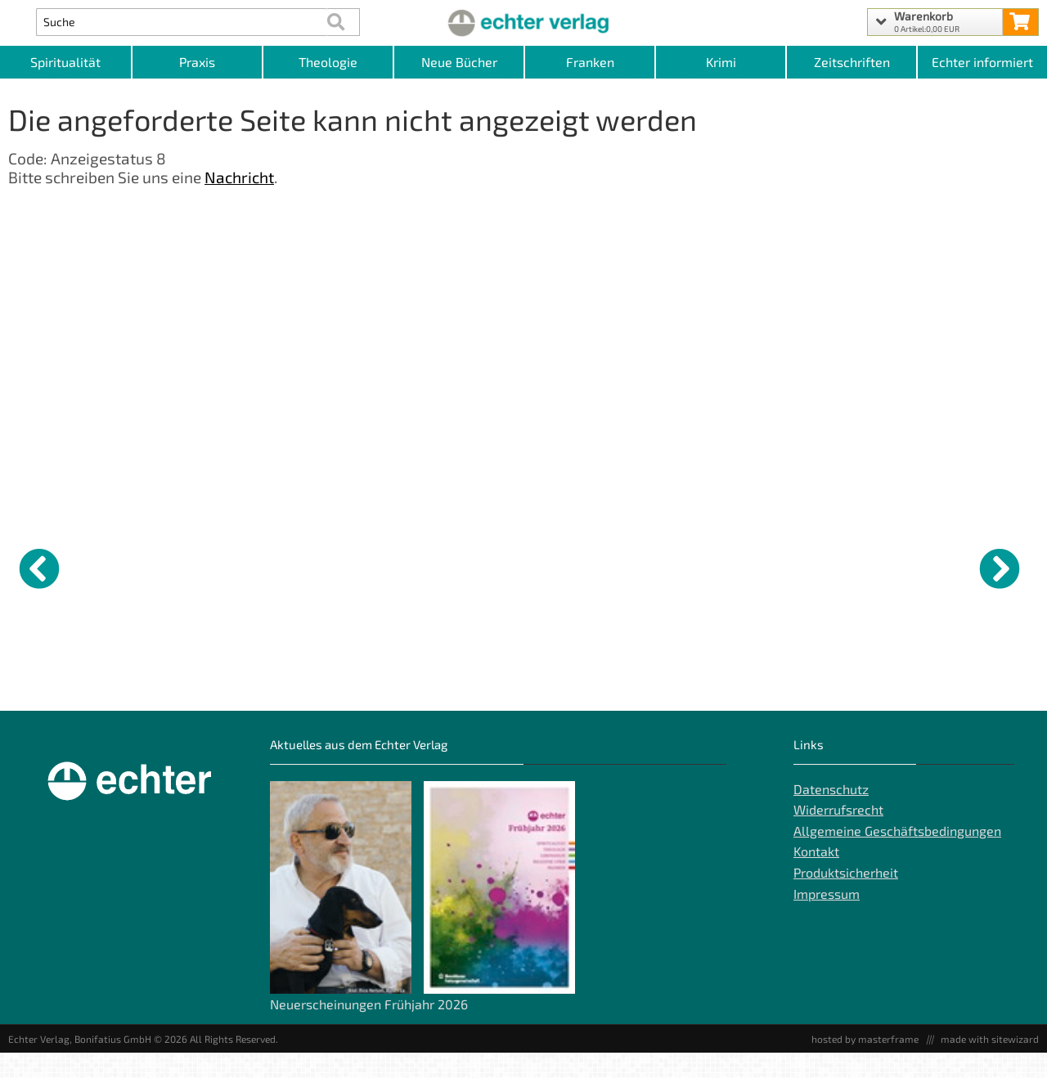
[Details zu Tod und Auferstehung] (854, 566)
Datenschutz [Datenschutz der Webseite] (831, 814)
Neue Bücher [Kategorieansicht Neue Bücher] (459, 62)
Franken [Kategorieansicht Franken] (590, 62)
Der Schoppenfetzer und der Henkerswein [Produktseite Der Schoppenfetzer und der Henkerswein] (197, 693)
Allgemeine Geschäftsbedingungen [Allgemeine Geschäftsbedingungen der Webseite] (897, 856)
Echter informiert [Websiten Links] (982, 62)
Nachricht (239, 177)
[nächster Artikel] (999, 568)
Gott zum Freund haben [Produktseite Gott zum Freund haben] (720, 687)
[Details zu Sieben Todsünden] (331, 566)
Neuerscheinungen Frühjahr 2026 (369, 1029)
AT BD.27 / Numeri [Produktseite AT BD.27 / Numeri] (445, 687)
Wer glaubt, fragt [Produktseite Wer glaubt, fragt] (575, 687)
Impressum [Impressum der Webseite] (826, 919)
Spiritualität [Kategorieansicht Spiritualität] (65, 62)
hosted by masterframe (865, 1064)
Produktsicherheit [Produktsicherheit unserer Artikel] (845, 897)
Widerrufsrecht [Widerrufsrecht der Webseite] (838, 834)
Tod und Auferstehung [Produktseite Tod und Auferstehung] (847, 687)
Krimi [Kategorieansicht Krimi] (721, 62)
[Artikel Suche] (181, 22)
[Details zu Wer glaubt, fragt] (593, 566)
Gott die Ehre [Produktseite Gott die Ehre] (41, 687)
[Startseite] (523, 22)
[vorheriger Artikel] (39, 568)
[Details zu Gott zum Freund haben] (724, 566)
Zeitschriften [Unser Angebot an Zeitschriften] (852, 62)
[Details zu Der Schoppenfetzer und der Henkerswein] (200, 566)
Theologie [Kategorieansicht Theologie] (328, 62)
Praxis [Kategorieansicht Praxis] (197, 62)
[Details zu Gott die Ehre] (69, 566)
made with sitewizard (990, 1064)
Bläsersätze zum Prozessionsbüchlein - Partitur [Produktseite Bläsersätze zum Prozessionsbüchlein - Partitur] (977, 699)
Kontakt (816, 877)
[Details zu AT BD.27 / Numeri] (462, 566)
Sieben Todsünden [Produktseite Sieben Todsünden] (314, 687)
